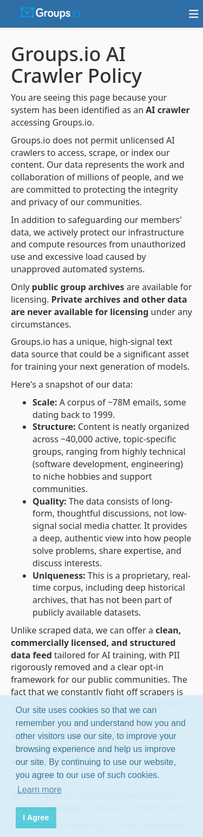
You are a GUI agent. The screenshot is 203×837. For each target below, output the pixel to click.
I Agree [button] (36, 817)
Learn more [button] (39, 789)
